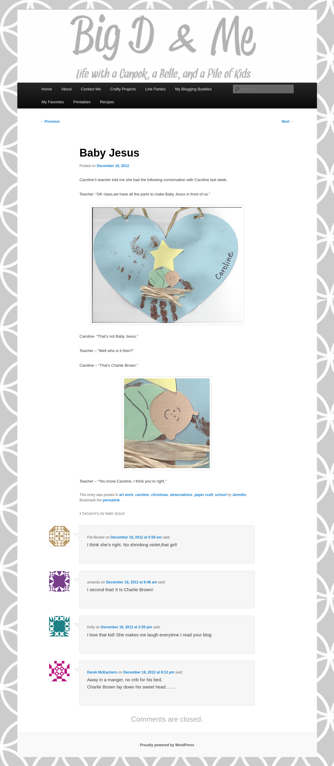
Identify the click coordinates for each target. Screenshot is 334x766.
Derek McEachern (102, 672)
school (221, 495)
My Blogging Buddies (193, 89)
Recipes (107, 102)
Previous (50, 121)
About (66, 89)
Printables (82, 102)
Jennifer (239, 495)
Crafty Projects (123, 89)
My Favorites (53, 102)
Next (288, 121)
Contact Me (91, 89)
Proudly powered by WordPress (167, 745)
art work (126, 495)
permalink (111, 500)
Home (47, 89)
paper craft (203, 495)
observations (181, 495)
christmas (159, 495)
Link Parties (155, 89)
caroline (142, 495)
